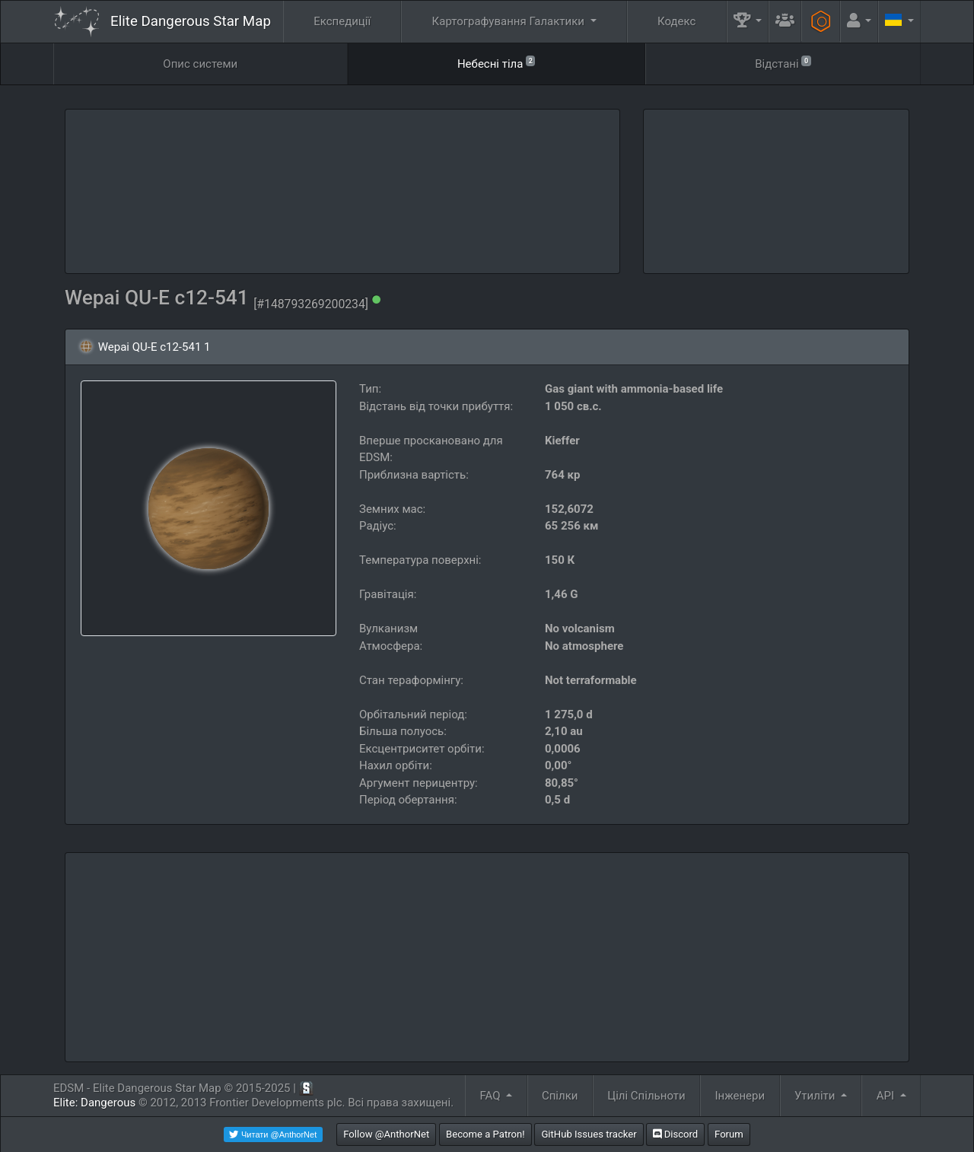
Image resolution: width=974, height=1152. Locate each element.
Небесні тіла (496, 63)
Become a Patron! (485, 1134)
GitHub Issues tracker (588, 1134)
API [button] (887, 1096)
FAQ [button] (492, 1096)
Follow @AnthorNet (386, 1134)
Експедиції (342, 21)
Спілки (560, 1096)
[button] (748, 22)
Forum (729, 1134)
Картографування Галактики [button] (509, 21)
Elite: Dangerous (94, 1102)
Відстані (783, 63)
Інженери (740, 1096)
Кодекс (676, 21)
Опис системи (200, 64)
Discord (675, 1134)
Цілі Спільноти (646, 1096)
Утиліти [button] (816, 1096)
